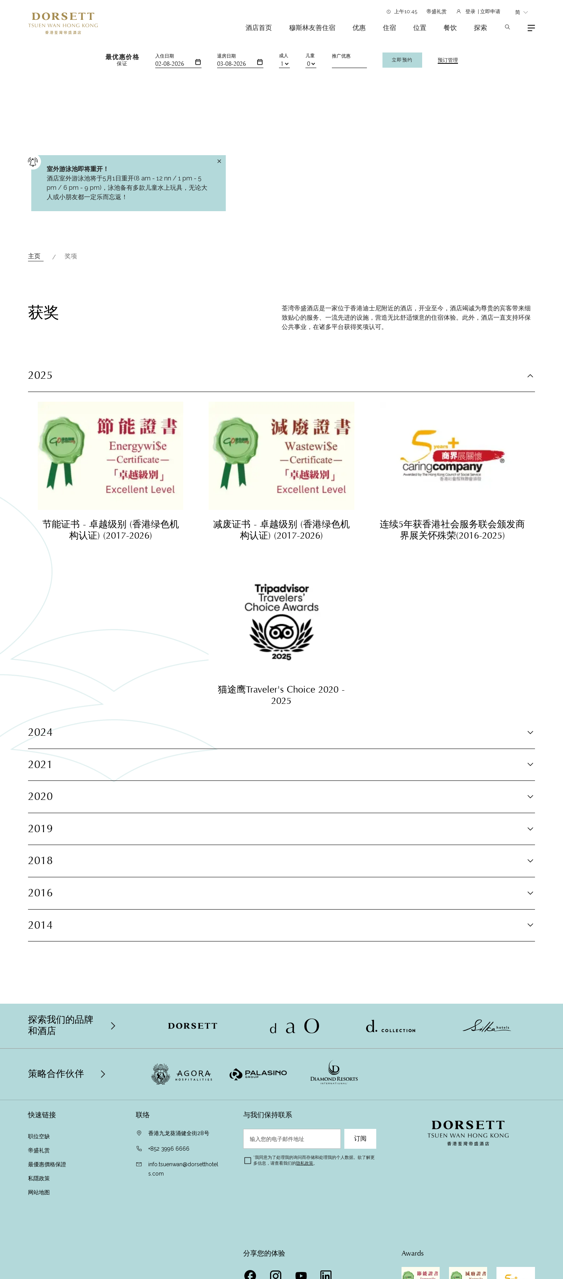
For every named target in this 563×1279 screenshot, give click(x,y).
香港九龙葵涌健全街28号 (178, 1133)
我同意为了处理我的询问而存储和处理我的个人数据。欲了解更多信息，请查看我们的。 (314, 1160)
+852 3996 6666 (168, 1149)
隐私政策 (304, 1163)
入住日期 (164, 56)
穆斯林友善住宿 (312, 27)
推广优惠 (341, 56)
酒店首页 (259, 27)
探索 (480, 27)
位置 (419, 27)
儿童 (310, 55)
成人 (283, 55)
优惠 (359, 27)
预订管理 (448, 60)
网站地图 (39, 1192)
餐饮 (450, 27)
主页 (36, 256)
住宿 (389, 27)
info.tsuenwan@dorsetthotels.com (183, 1169)
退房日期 (226, 56)
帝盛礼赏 (436, 11)
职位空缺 (39, 1136)
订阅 (360, 1139)
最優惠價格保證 (48, 1164)
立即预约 (402, 60)
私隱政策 (39, 1178)
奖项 (72, 256)
